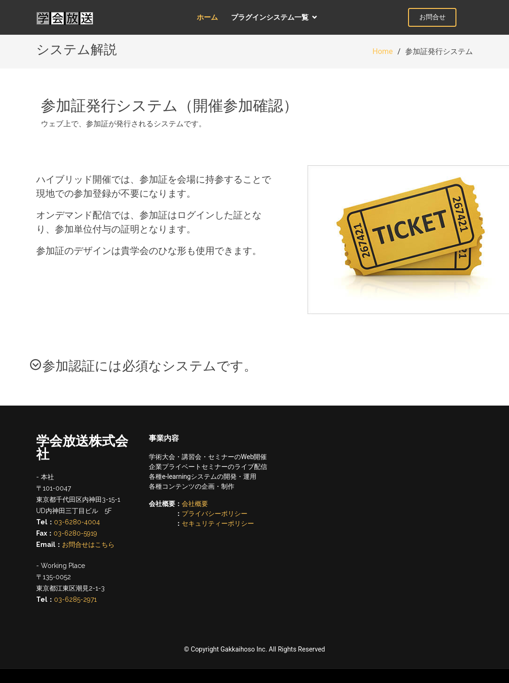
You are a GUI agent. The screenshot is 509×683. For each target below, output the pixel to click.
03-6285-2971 (75, 599)
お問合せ (447, 17)
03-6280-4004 (77, 522)
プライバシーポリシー (214, 513)
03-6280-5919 (75, 533)
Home (382, 51)
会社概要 (195, 503)
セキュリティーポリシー (218, 523)
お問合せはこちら (88, 544)
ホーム (213, 17)
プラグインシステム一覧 (276, 17)
